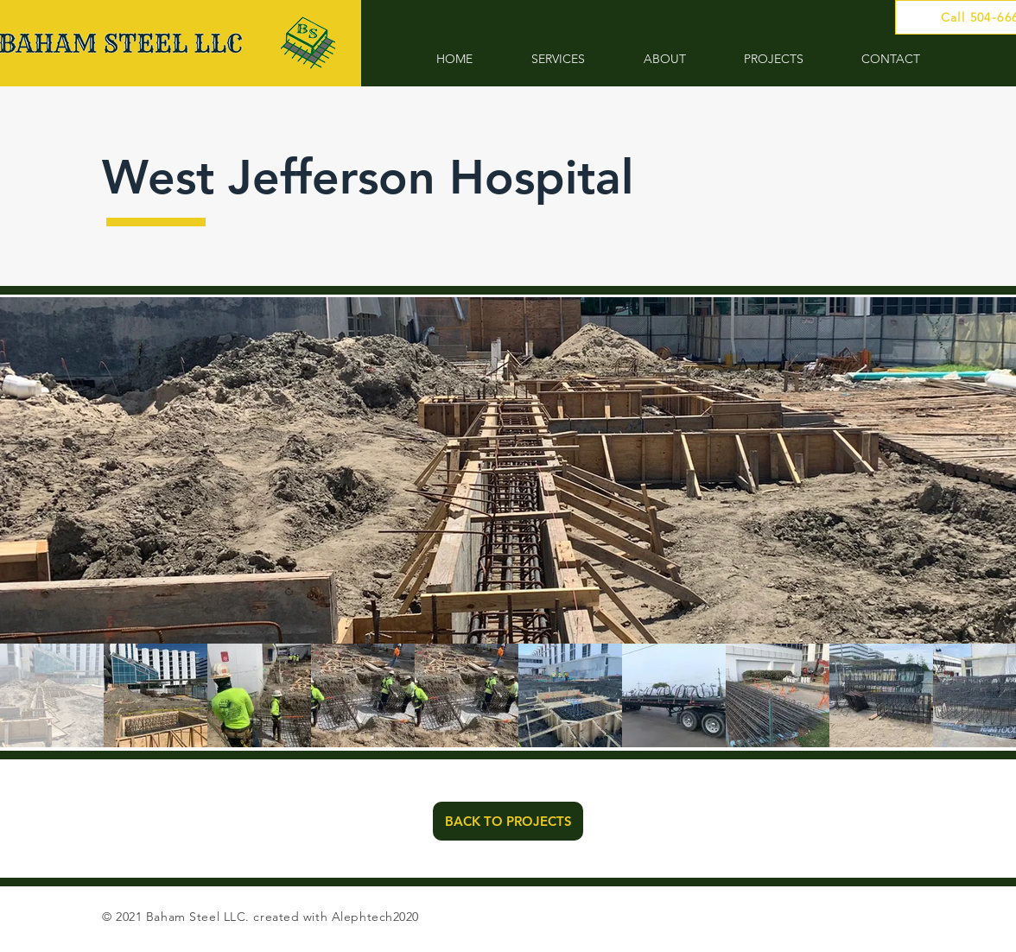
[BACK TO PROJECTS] (508, 821)
